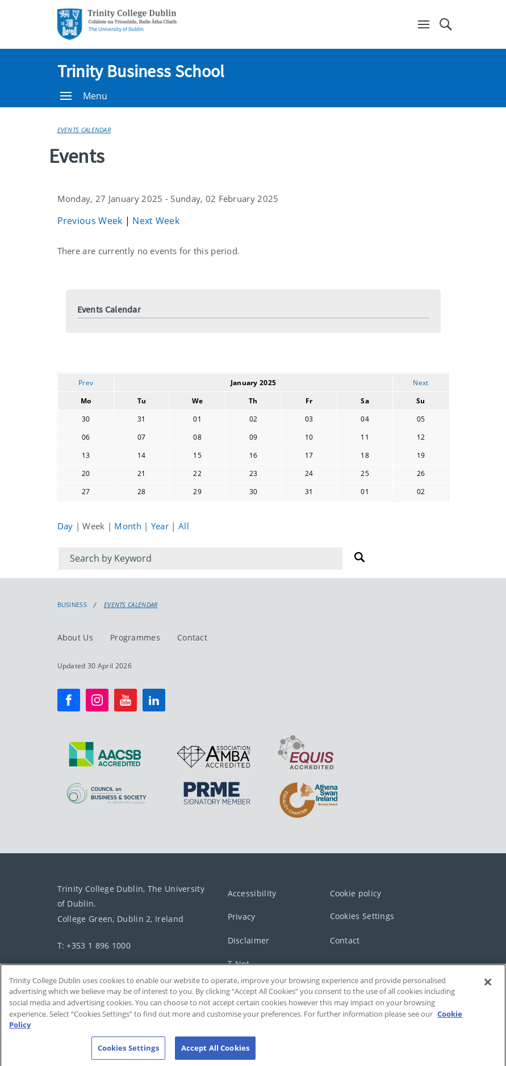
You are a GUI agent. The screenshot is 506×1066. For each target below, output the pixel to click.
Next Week (155, 220)
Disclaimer (249, 939)
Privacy (242, 916)
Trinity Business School (141, 71)
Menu (84, 96)
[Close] (487, 990)
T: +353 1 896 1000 (94, 944)
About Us (75, 636)
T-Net (239, 963)
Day (66, 526)
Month (129, 526)
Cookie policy (356, 892)
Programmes (135, 636)
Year (161, 526)
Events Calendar (84, 129)
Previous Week (91, 220)
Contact (192, 636)
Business (72, 605)
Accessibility (252, 892)
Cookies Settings (362, 916)
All (183, 526)
